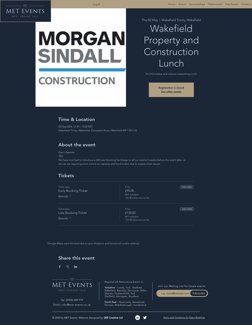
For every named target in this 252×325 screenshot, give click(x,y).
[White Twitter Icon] (145, 317)
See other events (171, 91)
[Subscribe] (198, 293)
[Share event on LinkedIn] (75, 266)
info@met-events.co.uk (76, 304)
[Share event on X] (67, 266)
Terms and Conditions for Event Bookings (184, 317)
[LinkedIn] (137, 317)
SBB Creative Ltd (113, 317)
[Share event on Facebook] (59, 266)
